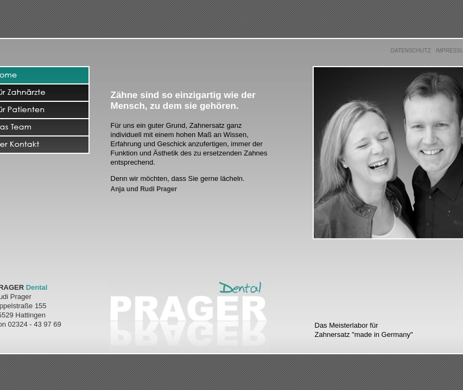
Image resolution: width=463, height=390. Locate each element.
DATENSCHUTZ (411, 51)
